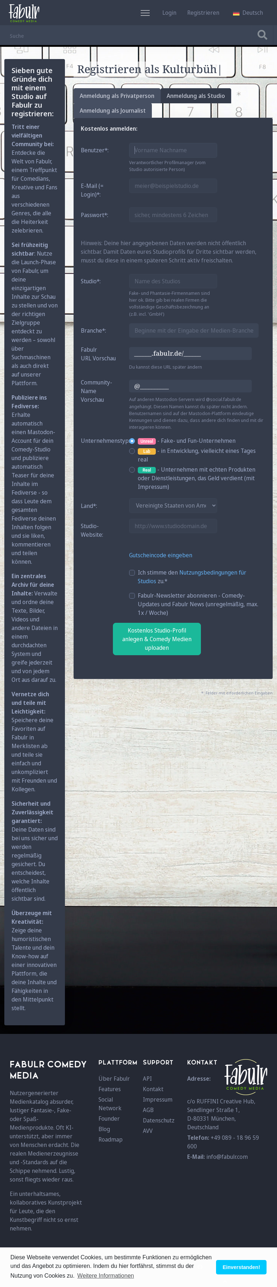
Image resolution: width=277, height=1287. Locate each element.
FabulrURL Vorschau (98, 354)
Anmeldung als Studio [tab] (196, 96)
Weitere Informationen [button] (105, 1276)
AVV (148, 1131)
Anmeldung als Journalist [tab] (113, 110)
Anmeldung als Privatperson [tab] (117, 96)
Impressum (157, 1099)
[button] (248, 12)
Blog (104, 1129)
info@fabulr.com (227, 1157)
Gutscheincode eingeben (160, 555)
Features (109, 1089)
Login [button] (169, 13)
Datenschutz (159, 1120)
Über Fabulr (114, 1079)
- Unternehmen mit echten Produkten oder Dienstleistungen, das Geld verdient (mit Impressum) (196, 478)
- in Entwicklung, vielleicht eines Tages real (197, 455)
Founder (109, 1118)
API (147, 1079)
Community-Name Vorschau (96, 391)
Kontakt (153, 1089)
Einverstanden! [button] (241, 1267)
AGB (148, 1110)
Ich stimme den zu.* (192, 576)
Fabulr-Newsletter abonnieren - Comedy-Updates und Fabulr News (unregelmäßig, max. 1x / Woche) (198, 604)
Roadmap (110, 1139)
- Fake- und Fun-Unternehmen (187, 441)
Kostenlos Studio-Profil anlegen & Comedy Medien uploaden (157, 639)
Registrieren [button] (203, 13)
